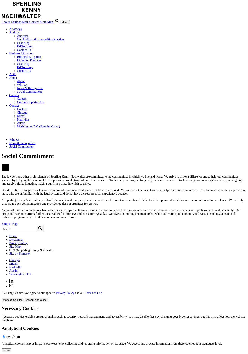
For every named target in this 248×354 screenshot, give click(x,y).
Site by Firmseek (19, 253)
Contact (14, 105)
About (13, 77)
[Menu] (65, 22)
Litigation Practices (29, 60)
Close (6, 350)
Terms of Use (93, 293)
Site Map (15, 246)
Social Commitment (29, 91)
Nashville (23, 119)
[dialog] (124, 296)
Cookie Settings (11, 22)
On (8, 337)
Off (18, 337)
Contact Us (24, 49)
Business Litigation (21, 53)
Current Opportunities (30, 102)
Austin (21, 123)
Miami (21, 116)
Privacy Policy (18, 243)
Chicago (22, 112)
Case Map (23, 42)
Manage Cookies (12, 299)
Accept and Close (36, 299)
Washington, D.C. (38, 126)
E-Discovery (25, 46)
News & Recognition (30, 88)
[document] (124, 329)
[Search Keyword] (19, 229)
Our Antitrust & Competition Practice (40, 39)
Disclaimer (16, 239)
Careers (14, 95)
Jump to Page (10, 223)
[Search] (57, 22)
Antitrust (14, 32)
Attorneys (15, 29)
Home (13, 236)
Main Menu (47, 22)
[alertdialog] (124, 329)
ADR (12, 74)
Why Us (22, 84)
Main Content (30, 22)
